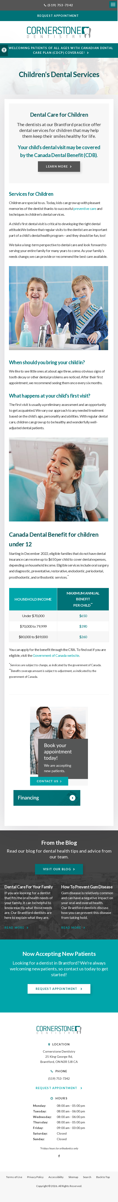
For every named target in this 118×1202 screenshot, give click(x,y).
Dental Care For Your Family (28, 887)
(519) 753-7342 (59, 1079)
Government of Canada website (56, 656)
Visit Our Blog (57, 869)
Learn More (57, 167)
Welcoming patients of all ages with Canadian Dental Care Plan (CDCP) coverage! (61, 51)
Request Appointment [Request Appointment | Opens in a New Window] (57, 989)
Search (87, 1177)
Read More (14, 928)
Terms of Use (14, 1177)
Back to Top (103, 1177)
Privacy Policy (35, 1177)
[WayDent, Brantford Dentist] (59, 798)
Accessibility (55, 1177)
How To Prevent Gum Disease (87, 887)
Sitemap (73, 1177)
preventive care (85, 209)
